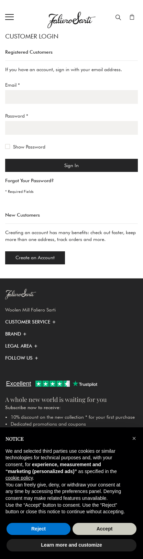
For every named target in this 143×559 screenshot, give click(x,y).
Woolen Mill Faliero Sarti (30, 310)
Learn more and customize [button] (71, 545)
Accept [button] (105, 528)
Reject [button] (38, 528)
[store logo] (71, 20)
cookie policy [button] (19, 478)
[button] (27, 321)
